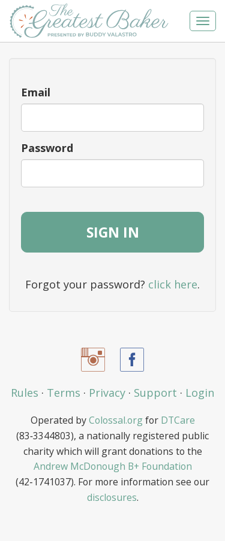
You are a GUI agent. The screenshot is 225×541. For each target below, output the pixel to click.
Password (47, 148)
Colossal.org (116, 420)
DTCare (178, 420)
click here (172, 284)
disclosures (112, 497)
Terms (63, 392)
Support (155, 392)
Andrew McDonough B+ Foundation (113, 466)
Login (199, 392)
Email (35, 92)
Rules (24, 392)
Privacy (107, 392)
